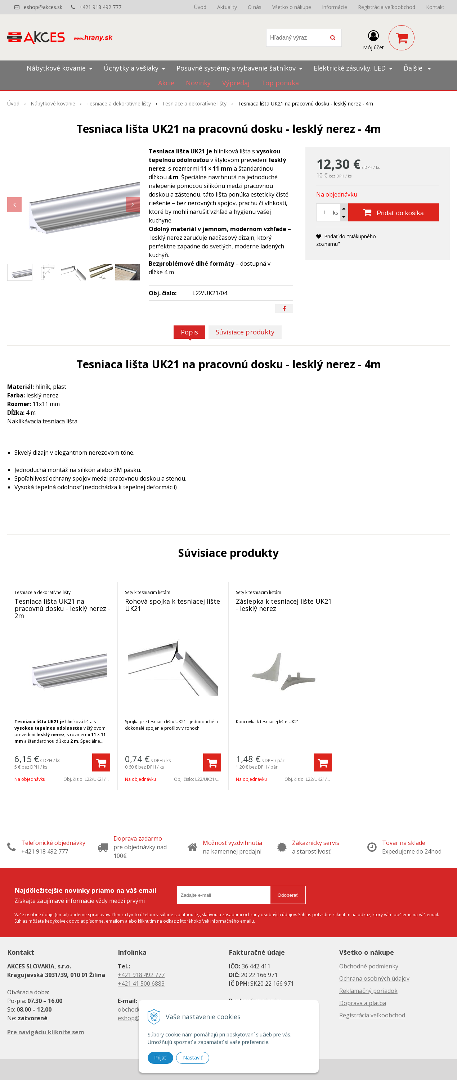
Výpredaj (236, 82)
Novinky (198, 82)
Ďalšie (417, 68)
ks (335, 212)
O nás (254, 7)
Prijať (160, 1058)
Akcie (166, 82)
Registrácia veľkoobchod (386, 7)
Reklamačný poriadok (368, 991)
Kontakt (435, 7)
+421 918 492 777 (100, 7)
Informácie (334, 7)
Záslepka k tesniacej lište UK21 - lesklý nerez (284, 605)
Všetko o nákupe (291, 7)
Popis (189, 332)
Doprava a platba (362, 1003)
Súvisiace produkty (245, 332)
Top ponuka (280, 82)
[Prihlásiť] (373, 39)
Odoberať (288, 895)
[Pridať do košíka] (393, 212)
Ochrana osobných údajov (374, 978)
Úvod (200, 7)
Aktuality (227, 7)
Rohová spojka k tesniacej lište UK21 (172, 605)
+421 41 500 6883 (141, 983)
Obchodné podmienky (368, 966)
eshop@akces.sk (43, 7)
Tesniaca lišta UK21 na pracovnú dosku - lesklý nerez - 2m (62, 608)
